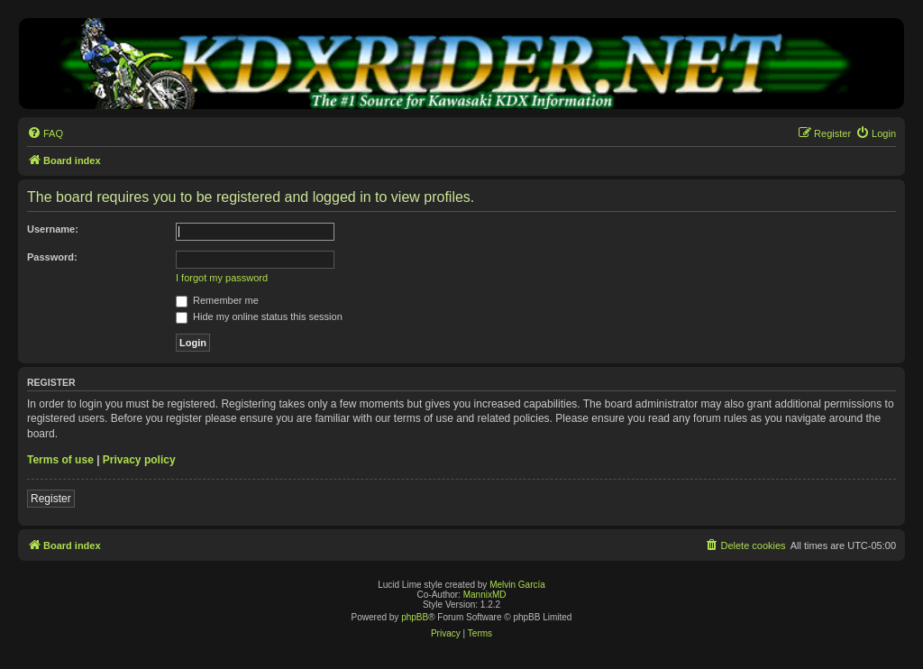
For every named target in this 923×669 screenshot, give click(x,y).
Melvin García (517, 585)
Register (51, 498)
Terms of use (60, 460)
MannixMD (485, 595)
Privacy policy (139, 460)
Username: (52, 229)
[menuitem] (45, 133)
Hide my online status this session (259, 316)
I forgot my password (222, 277)
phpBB (414, 617)
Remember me (217, 300)
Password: (52, 257)
